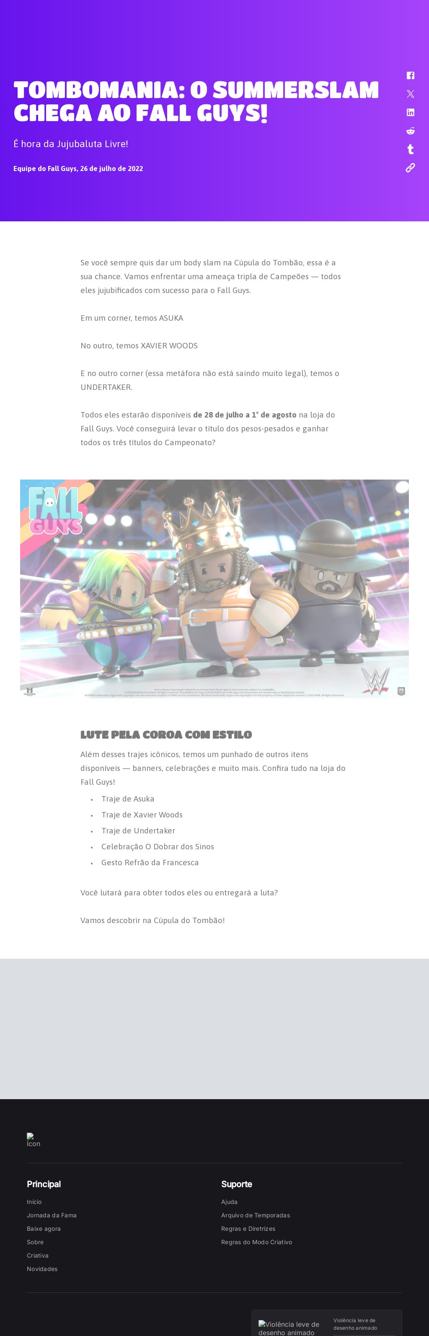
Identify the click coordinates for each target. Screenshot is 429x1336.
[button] (405, 79)
